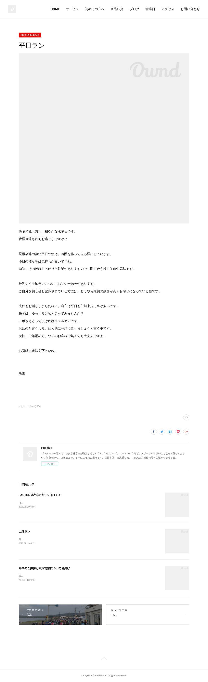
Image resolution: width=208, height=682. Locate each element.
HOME (55, 9)
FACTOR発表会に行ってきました (40, 495)
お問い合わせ (190, 9)
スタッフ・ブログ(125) (29, 406)
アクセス (167, 9)
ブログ (134, 9)
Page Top (104, 659)
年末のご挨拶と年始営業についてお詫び (44, 568)
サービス (72, 9)
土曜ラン (24, 531)
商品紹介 (117, 9)
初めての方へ (94, 9)
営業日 (150, 9)
